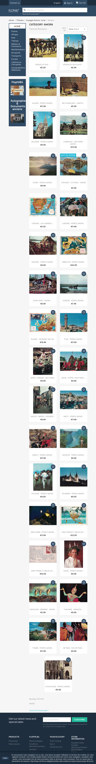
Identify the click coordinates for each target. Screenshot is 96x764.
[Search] (54, 10)
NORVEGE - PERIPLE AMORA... (73, 455)
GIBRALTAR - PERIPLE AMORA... (73, 262)
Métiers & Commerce (16, 45)
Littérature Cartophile (16, 63)
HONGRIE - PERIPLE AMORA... (74, 301)
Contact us (15, 3)
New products (14, 744)
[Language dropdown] (58, 3)
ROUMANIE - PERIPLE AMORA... (73, 493)
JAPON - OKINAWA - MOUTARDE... (43, 378)
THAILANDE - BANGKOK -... (74, 609)
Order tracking (55, 741)
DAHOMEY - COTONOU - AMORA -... (73, 183)
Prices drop (13, 741)
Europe (14, 59)
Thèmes (15, 41)
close (5, 758)
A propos (32, 749)
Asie (13, 38)
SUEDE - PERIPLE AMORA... (73, 571)
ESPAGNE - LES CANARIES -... (43, 223)
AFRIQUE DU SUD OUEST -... (73, 64)
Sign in (52, 744)
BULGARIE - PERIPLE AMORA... (43, 142)
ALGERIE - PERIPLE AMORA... (43, 103)
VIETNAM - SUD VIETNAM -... (73, 648)
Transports (16, 56)
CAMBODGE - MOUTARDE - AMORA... (73, 143)
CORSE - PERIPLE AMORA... (43, 182)
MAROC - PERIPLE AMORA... (42, 455)
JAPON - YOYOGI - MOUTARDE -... (73, 378)
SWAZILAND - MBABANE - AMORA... (43, 609)
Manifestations (18, 49)
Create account (56, 747)
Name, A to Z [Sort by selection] (77, 29)
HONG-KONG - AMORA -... (43, 301)
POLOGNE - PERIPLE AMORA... (43, 493)
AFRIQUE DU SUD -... (43, 64)
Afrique (14, 34)
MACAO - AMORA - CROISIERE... (43, 416)
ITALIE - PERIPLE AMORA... (73, 339)
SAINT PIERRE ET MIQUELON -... (74, 532)
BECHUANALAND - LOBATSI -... (73, 103)
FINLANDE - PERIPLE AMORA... (43, 262)
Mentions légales (36, 741)
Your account (57, 737)
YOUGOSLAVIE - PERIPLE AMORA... (58, 686)
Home (17, 26)
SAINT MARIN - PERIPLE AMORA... (43, 532)
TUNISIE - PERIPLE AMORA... (42, 648)
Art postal (15, 53)
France (14, 31)
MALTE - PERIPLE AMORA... (74, 416)
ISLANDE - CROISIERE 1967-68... (43, 339)
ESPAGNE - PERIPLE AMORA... (73, 223)
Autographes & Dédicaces (18, 69)
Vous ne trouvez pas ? (31, 14)
